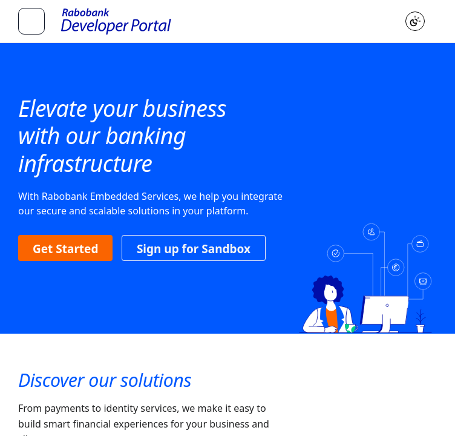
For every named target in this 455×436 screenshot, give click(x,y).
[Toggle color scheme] (415, 21)
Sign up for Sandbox (193, 249)
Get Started (65, 249)
